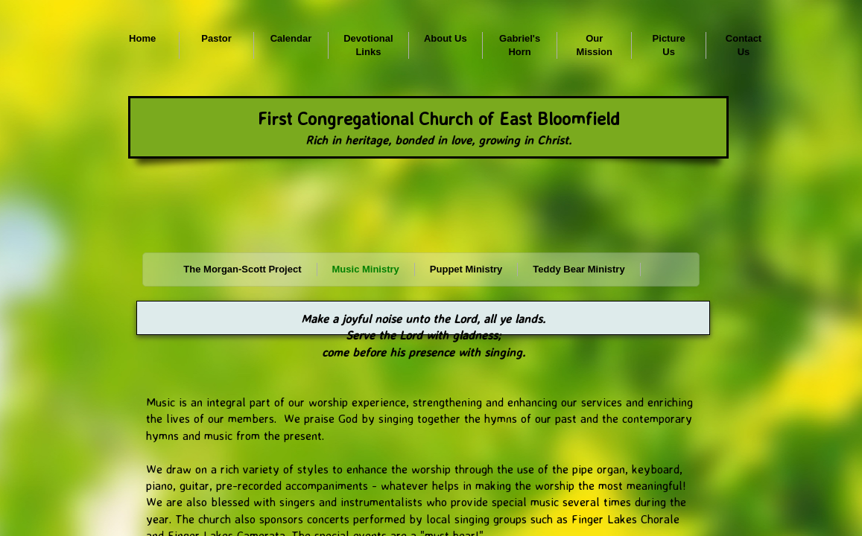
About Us (445, 38)
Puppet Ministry (466, 269)
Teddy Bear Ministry (578, 269)
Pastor (216, 38)
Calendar (291, 38)
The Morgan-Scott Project (242, 269)
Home (142, 38)
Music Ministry (365, 269)
